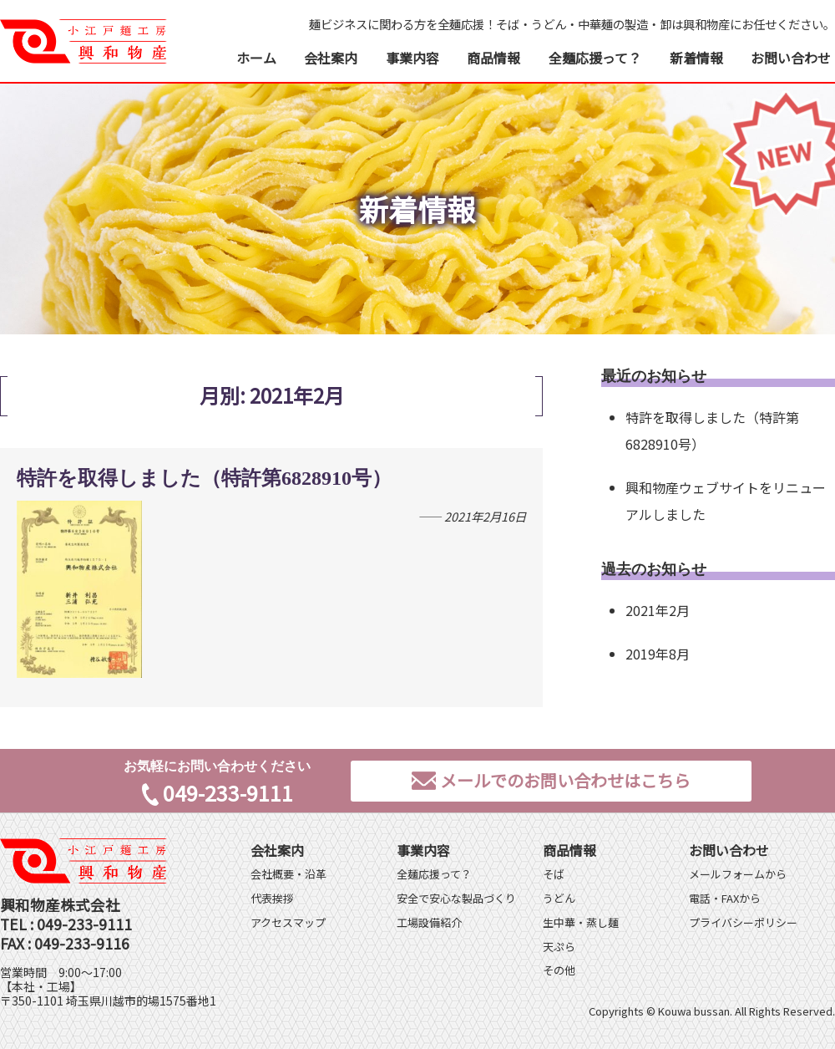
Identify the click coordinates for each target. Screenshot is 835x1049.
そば (553, 874)
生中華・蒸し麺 (581, 922)
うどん (559, 898)
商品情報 (493, 58)
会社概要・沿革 (288, 874)
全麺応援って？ (595, 58)
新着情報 (696, 58)
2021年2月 (657, 610)
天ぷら (559, 947)
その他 (559, 970)
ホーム (256, 58)
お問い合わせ (791, 58)
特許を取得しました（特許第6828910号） (204, 478)
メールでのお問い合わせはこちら (551, 780)
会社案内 (330, 58)
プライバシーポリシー (743, 922)
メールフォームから (738, 874)
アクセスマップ (288, 922)
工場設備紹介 (429, 922)
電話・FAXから (725, 898)
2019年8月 (657, 654)
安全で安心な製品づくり (456, 898)
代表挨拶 (272, 898)
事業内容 (412, 58)
